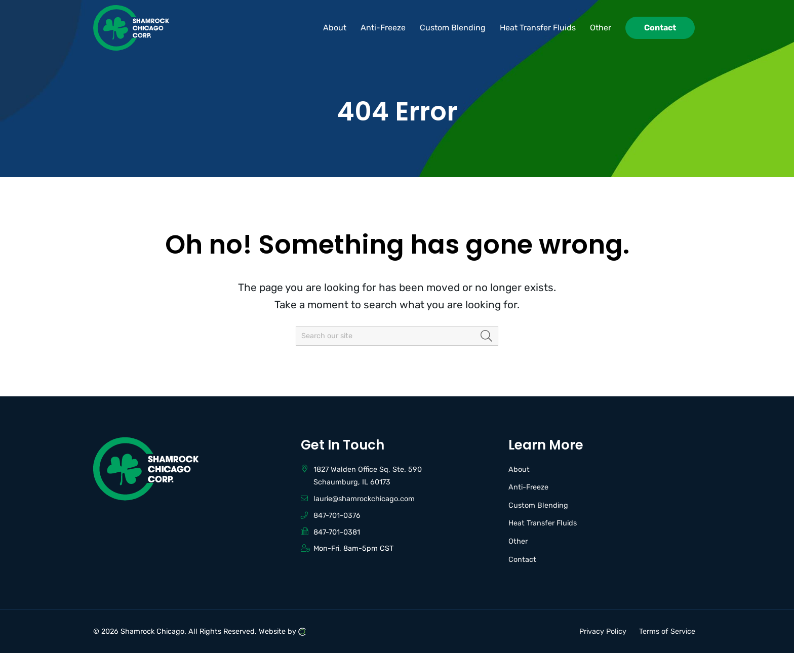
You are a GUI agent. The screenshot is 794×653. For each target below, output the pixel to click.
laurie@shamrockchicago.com (364, 499)
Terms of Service (667, 631)
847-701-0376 (337, 515)
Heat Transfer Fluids (542, 523)
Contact (522, 559)
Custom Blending (538, 505)
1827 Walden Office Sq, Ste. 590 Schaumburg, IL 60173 (367, 476)
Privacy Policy (602, 631)
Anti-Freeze (528, 487)
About (519, 469)
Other (518, 541)
